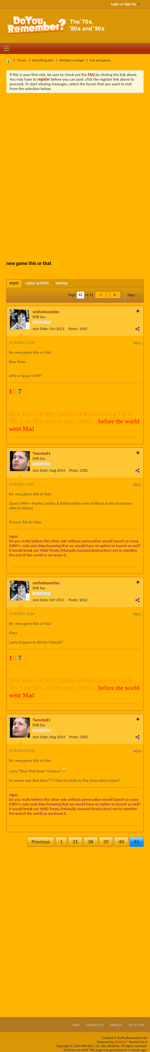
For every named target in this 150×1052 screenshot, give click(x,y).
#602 (137, 485)
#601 (137, 343)
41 (136, 841)
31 (75, 841)
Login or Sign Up (125, 4)
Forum (21, 60)
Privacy (116, 1025)
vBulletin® (121, 1042)
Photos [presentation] (62, 283)
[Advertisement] (75, 176)
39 (105, 841)
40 (121, 841)
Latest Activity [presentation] (37, 283)
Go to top (136, 1025)
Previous (41, 841)
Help (76, 1025)
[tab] (14, 283)
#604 (137, 751)
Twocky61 (42, 453)
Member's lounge (71, 60)
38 (90, 841)
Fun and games (100, 60)
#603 (137, 614)
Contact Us (95, 1025)
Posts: (73, 328)
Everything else (42, 60)
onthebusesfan (46, 311)
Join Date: (41, 328)
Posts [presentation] (14, 283)
